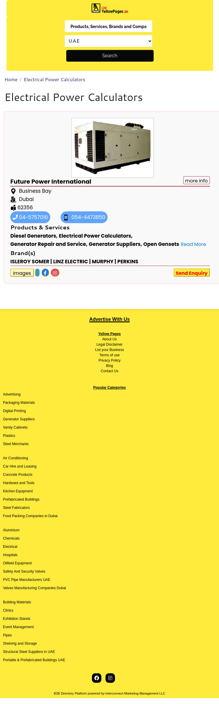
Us (114, 339)
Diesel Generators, (34, 235)
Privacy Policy (109, 360)
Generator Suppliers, (115, 244)
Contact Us (109, 371)
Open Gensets (161, 244)
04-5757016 (30, 217)
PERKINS (127, 261)
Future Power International (50, 181)
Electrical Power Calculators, (95, 235)
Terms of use (109, 355)
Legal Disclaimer (109, 344)
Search (109, 55)
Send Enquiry (192, 273)
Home (10, 79)
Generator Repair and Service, (48, 244)
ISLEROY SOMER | (31, 261)
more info (196, 180)
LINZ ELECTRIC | (72, 261)
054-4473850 (84, 217)
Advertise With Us (109, 319)
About (106, 339)
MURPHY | (104, 261)
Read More (193, 244)
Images (22, 273)
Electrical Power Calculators (54, 79)
